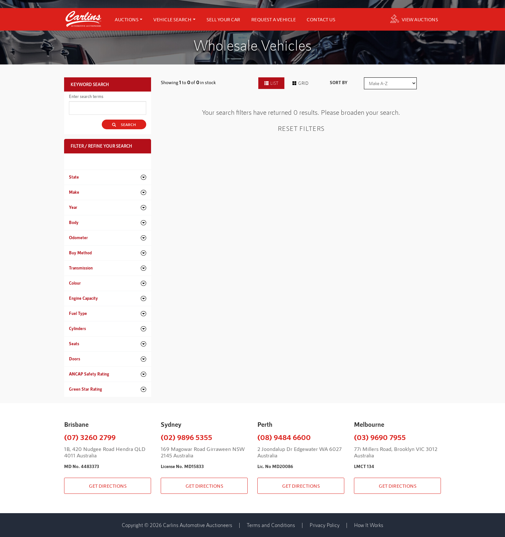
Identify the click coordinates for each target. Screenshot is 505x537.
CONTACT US (321, 19)
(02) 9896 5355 (186, 437)
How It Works (368, 525)
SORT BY (339, 82)
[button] (107, 177)
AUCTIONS (128, 19)
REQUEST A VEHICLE (273, 19)
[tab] (107, 177)
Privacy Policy (324, 525)
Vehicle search (174, 19)
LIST (271, 83)
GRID (300, 83)
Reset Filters (301, 128)
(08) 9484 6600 (284, 437)
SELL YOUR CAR (223, 19)
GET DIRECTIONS (107, 486)
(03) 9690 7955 (380, 437)
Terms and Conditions (271, 525)
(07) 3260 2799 (90, 437)
